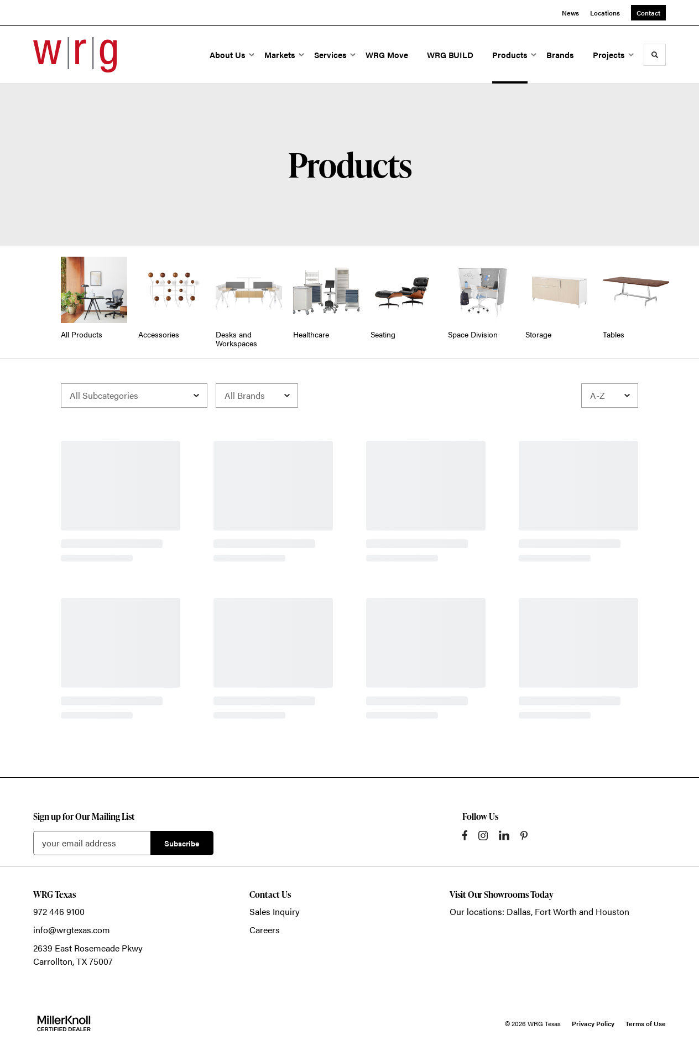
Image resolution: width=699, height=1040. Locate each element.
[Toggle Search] (655, 55)
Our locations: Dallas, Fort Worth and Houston (539, 911)
